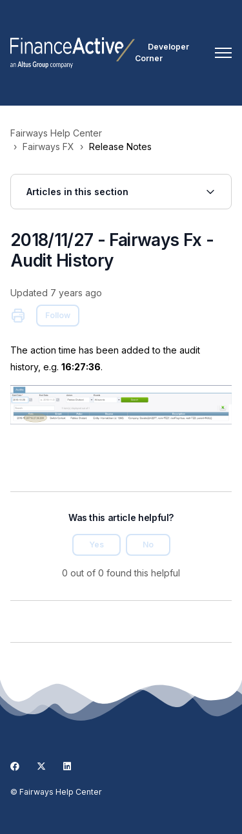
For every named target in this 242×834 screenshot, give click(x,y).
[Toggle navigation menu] (223, 53)
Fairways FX (48, 146)
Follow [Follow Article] (57, 315)
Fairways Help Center (56, 133)
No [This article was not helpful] (148, 544)
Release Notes (120, 146)
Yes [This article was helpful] (96, 544)
